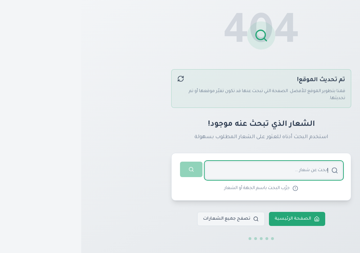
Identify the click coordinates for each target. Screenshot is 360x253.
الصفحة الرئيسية (215, 219)
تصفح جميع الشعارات (150, 219)
